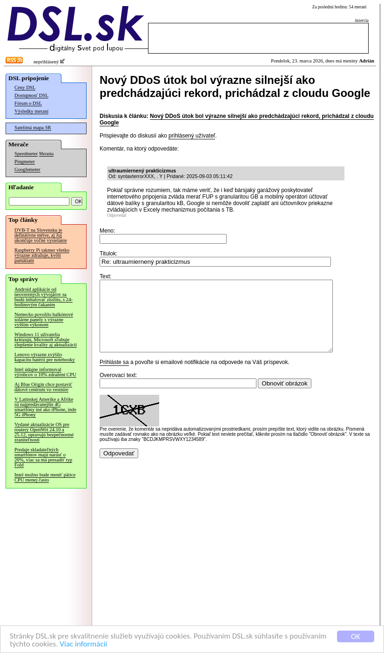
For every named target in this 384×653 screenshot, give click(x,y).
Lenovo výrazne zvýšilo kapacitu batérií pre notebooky (44, 357)
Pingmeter (24, 161)
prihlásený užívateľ (191, 135)
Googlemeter (27, 169)
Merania (46, 153)
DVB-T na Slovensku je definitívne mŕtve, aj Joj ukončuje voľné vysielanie (40, 235)
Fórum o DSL (28, 103)
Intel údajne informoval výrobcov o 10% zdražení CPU (45, 372)
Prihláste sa (114, 376)
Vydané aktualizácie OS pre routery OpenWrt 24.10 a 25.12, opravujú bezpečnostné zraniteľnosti (44, 432)
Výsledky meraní (31, 111)
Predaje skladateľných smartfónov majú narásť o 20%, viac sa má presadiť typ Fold (43, 457)
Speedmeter (26, 153)
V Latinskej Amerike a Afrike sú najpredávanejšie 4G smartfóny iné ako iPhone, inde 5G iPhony (45, 407)
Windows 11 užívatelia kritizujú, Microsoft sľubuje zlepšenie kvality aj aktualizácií (45, 339)
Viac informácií (83, 645)
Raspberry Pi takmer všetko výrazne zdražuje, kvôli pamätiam (41, 255)
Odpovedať (117, 215)
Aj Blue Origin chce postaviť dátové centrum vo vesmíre (43, 387)
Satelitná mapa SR (32, 127)
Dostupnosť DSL (31, 95)
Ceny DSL (24, 87)
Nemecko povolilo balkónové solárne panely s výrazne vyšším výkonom (43, 319)
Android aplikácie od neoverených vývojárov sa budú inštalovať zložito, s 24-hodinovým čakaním (43, 297)
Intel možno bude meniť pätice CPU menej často (44, 477)
